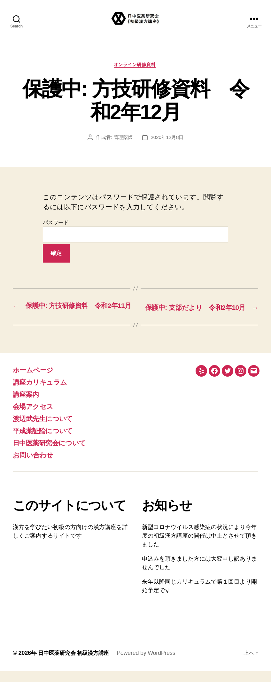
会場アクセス (36, 417)
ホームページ (36, 380)
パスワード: (135, 232)
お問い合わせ (36, 465)
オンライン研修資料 (135, 65)
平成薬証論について (47, 441)
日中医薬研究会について (54, 453)
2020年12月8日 (168, 138)
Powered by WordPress (150, 664)
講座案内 (28, 405)
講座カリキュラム (43, 392)
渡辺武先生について (47, 429)
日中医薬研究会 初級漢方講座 (75, 664)
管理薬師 (122, 138)
